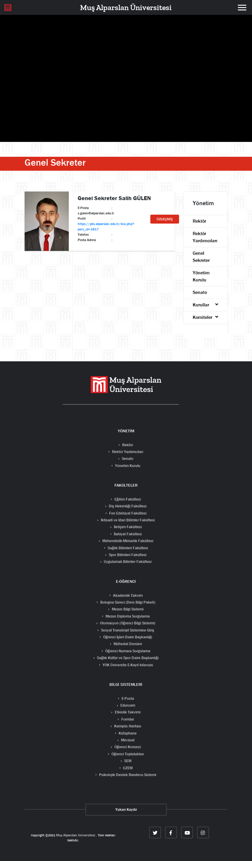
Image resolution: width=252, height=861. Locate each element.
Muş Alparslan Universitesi (75, 835)
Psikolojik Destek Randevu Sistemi (127, 774)
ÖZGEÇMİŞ (165, 219)
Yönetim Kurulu (201, 276)
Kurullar (205, 305)
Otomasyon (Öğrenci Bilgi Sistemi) (127, 623)
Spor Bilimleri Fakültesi (127, 554)
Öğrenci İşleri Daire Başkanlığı (127, 637)
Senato (200, 292)
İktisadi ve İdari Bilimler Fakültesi (127, 520)
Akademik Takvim (127, 595)
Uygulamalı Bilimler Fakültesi (127, 561)
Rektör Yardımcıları (205, 237)
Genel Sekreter (201, 256)
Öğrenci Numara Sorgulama (127, 650)
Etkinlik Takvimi (127, 712)
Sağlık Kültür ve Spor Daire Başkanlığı (127, 657)
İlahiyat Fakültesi (127, 533)
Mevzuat (127, 740)
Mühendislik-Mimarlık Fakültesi (127, 540)
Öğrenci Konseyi (127, 746)
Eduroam (127, 705)
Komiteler (205, 317)
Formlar (127, 719)
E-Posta (127, 698)
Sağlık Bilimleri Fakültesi (127, 547)
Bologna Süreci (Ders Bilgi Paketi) (127, 602)
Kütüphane (127, 733)
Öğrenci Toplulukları (127, 753)
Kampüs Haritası (127, 726)
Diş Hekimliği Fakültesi (127, 506)
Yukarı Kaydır (126, 809)
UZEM (127, 767)
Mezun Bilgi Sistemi (127, 609)
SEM (127, 760)
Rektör (199, 221)
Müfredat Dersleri (127, 643)
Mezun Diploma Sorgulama (127, 616)
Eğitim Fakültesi (127, 499)
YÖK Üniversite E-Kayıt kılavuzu (127, 664)
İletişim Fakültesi (127, 526)
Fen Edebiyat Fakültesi (127, 513)
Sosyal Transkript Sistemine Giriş (127, 630)
